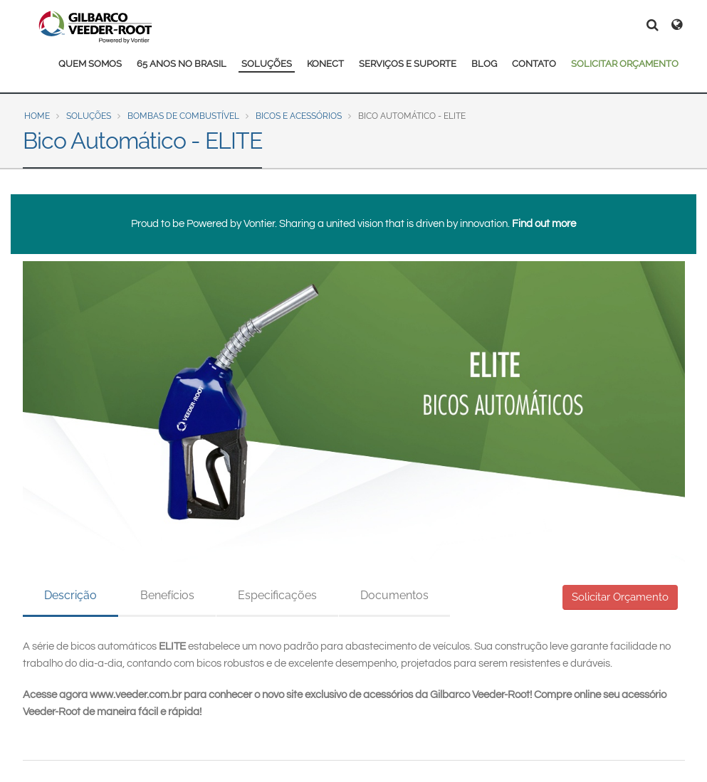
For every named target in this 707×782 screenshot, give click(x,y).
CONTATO (534, 63)
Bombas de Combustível (183, 116)
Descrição (70, 595)
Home (37, 116)
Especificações (277, 595)
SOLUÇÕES (266, 63)
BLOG (484, 63)
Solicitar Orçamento (620, 597)
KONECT (325, 63)
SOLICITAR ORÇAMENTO (625, 63)
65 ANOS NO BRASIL (181, 63)
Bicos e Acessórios (299, 116)
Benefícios (167, 595)
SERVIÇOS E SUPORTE (407, 63)
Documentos (394, 595)
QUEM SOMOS (90, 63)
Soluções (88, 116)
